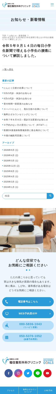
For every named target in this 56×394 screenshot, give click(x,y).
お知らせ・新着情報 (17, 36)
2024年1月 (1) (11, 187)
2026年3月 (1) (11, 160)
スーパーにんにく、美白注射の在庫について (26, 109)
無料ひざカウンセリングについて (20, 114)
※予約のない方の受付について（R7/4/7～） (26, 125)
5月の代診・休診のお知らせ (18, 93)
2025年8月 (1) (11, 171)
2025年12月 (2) (12, 166)
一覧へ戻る (7, 69)
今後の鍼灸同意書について (17, 135)
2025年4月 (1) (11, 176)
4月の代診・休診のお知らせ (18, 98)
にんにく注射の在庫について (18, 88)
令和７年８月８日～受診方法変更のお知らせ (26, 119)
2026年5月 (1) (11, 150)
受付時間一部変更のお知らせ (18, 104)
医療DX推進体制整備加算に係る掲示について (26, 130)
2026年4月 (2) (11, 155)
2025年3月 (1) (11, 182)
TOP (4, 36)
